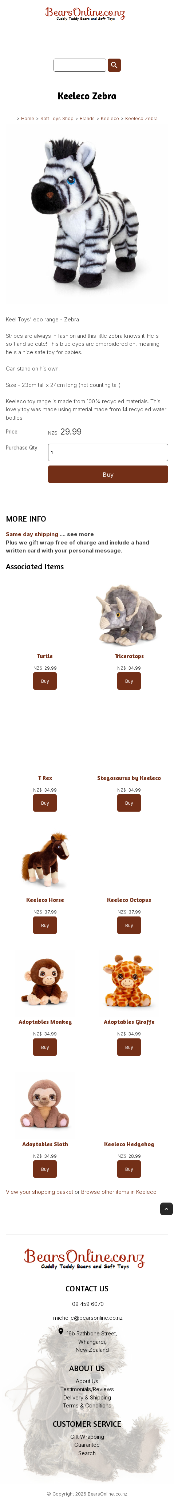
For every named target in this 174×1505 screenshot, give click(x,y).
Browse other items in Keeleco (119, 1191)
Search (87, 1453)
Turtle (45, 656)
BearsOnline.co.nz (107, 1494)
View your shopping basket (39, 1191)
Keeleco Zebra (141, 118)
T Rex (45, 778)
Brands (87, 118)
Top (166, 1209)
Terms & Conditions (87, 1405)
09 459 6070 (88, 1303)
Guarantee (87, 1444)
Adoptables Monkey (45, 1021)
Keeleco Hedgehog (129, 1144)
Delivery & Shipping (87, 1397)
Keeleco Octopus (129, 899)
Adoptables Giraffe (129, 1021)
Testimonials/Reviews (87, 1389)
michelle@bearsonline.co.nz (88, 1317)
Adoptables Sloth (45, 1144)
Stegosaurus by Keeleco (129, 778)
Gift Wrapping (87, 1436)
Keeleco (110, 118)
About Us (87, 1381)
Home (27, 118)
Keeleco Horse (45, 899)
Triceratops (129, 656)
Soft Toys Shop (57, 118)
